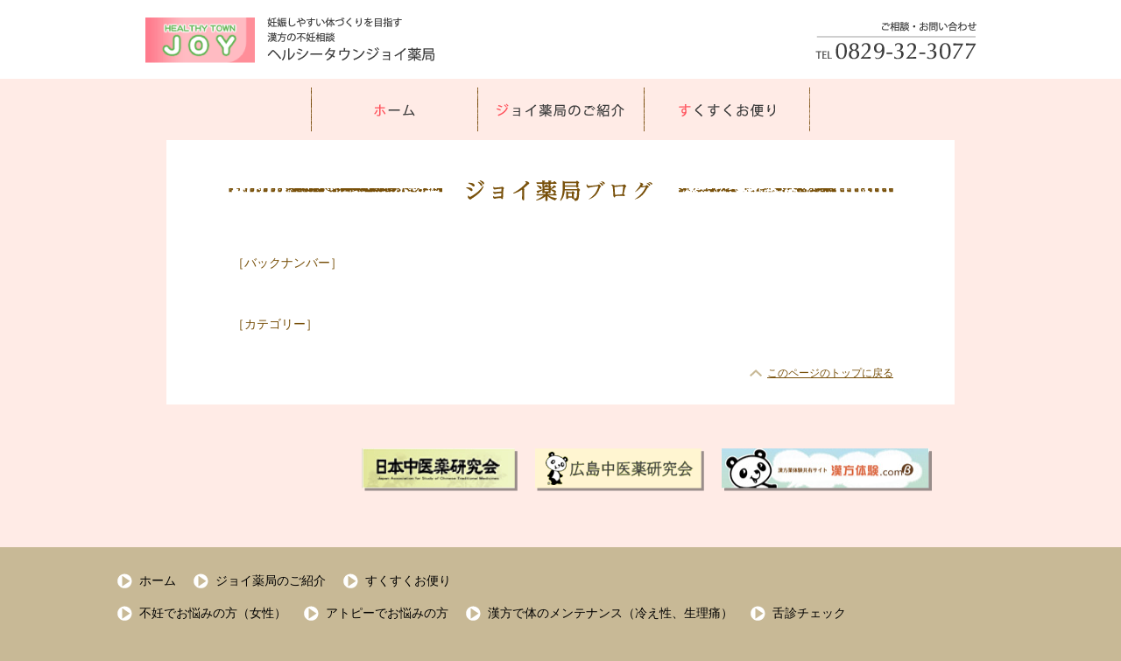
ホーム (157, 580)
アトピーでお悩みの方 (387, 613)
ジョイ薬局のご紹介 (270, 580)
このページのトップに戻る (830, 373)
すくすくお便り (408, 580)
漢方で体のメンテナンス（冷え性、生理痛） (610, 613)
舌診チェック (809, 613)
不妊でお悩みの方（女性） (212, 613)
